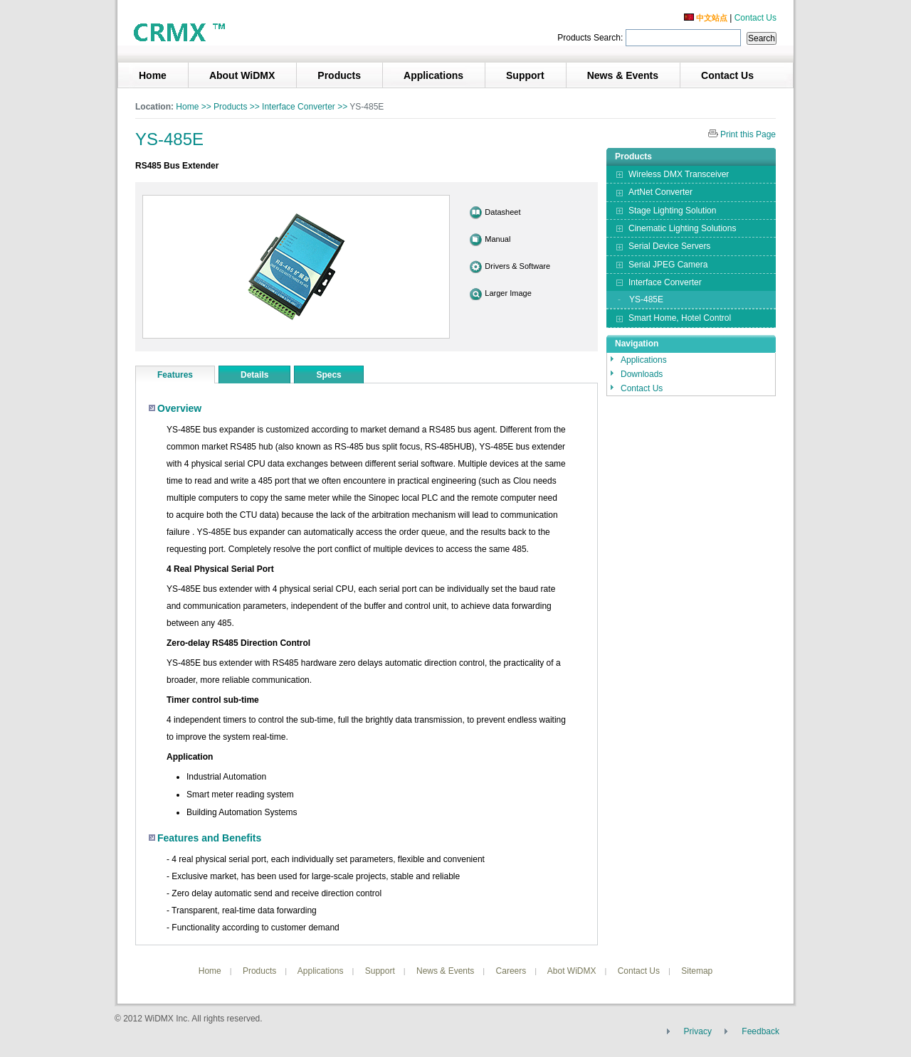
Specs (328, 375)
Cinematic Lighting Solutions (682, 228)
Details (254, 375)
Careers (511, 971)
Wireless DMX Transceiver (678, 174)
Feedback (760, 1031)
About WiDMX (242, 75)
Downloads (642, 374)
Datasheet (502, 212)
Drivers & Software (517, 266)
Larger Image (508, 293)
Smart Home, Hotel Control (679, 318)
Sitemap (696, 971)
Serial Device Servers (669, 246)
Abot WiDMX (571, 971)
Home (153, 75)
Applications (433, 75)
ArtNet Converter (660, 192)
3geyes (181, 31)
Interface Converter (298, 107)
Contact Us (755, 18)
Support (525, 75)
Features (175, 375)
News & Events (622, 75)
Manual (497, 239)
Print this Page (748, 134)
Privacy (698, 1031)
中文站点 (705, 18)
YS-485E (646, 299)
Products (339, 75)
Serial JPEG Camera (667, 265)
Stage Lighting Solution (672, 211)
